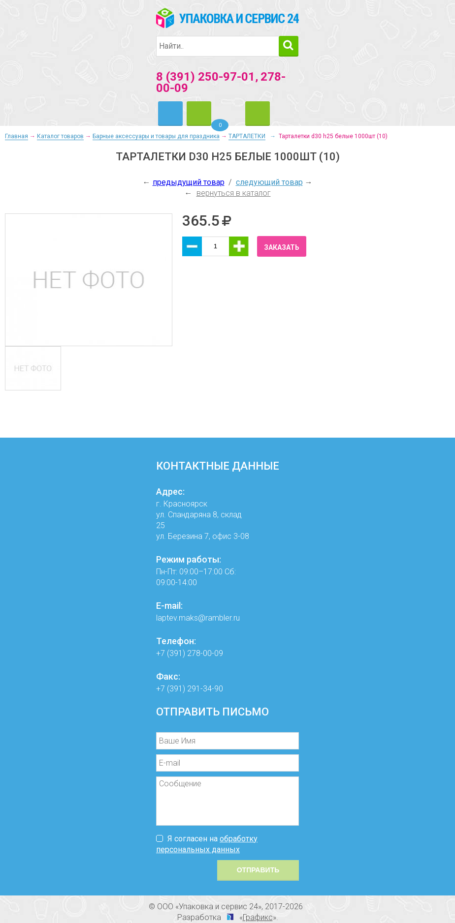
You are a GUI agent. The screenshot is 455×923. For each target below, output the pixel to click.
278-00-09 (205, 653)
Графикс (258, 917)
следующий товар (269, 182)
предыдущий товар (189, 182)
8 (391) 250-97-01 (205, 77)
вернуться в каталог (233, 193)
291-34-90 (205, 688)
